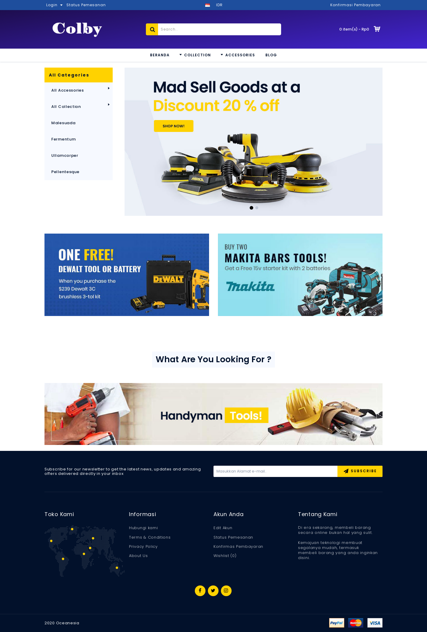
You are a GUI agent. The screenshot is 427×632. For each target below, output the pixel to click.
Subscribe (360, 471)
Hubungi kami (143, 528)
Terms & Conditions (150, 537)
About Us (138, 555)
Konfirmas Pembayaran (238, 546)
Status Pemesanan (233, 537)
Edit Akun (223, 528)
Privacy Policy (143, 546)
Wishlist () (225, 555)
